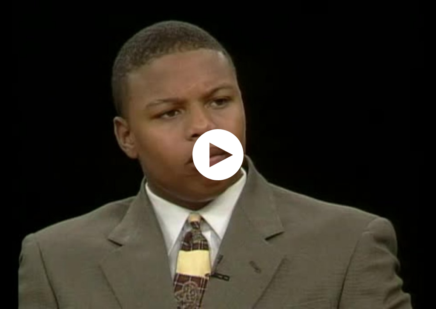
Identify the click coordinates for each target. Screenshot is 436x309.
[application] (218, 154)
